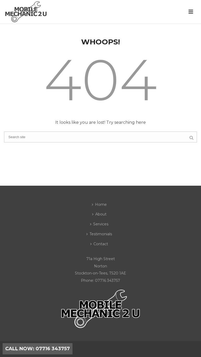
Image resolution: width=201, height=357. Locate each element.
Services (99, 224)
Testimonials (99, 234)
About (99, 214)
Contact (99, 244)
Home (99, 204)
